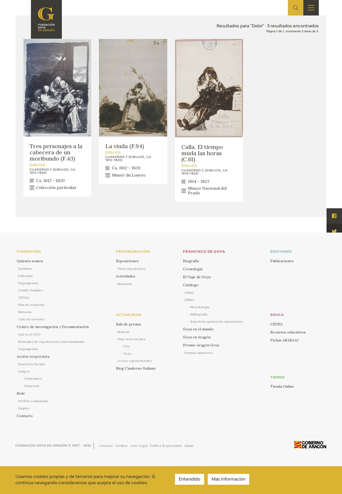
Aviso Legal (138, 446)
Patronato (25, 276)
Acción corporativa (33, 356)
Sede (21, 393)
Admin (188, 446)
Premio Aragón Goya (201, 345)
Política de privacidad (165, 446)
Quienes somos (30, 261)
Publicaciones (282, 261)
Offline (189, 300)
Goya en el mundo (198, 329)
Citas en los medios (131, 339)
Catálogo (191, 285)
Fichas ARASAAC (284, 340)
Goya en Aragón (197, 337)
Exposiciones (127, 261)
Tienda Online (282, 386)
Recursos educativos (288, 332)
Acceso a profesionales (134, 361)
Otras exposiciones (131, 268)
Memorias (124, 284)
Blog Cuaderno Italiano (136, 368)
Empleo (24, 408)
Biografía (191, 261)
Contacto (25, 415)
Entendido (189, 479)
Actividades (125, 276)
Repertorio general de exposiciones (216, 321)
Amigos (23, 371)
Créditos (121, 446)
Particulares (33, 378)
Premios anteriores (198, 353)
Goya (127, 353)
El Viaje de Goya (197, 277)
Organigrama (28, 283)
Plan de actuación (31, 305)
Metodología (200, 307)
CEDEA (23, 297)
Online (189, 292)
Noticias (123, 332)
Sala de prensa (128, 324)
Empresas (31, 386)
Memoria (24, 312)
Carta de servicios (31, 319)
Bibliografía (198, 314)
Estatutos (25, 268)
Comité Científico (30, 290)
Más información (228, 479)
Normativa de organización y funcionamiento (51, 342)
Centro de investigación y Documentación (53, 326)
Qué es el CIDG (29, 334)
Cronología (193, 269)
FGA (126, 346)
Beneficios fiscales (31, 364)
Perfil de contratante (33, 401)
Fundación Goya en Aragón (41, 445)
